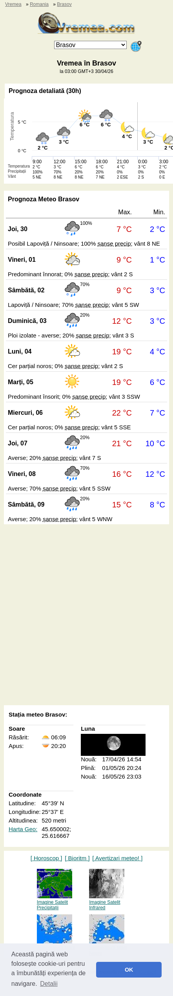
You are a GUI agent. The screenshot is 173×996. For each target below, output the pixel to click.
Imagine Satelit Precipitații (54, 902)
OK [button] (129, 970)
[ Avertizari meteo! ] (117, 858)
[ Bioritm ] (77, 858)
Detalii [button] (48, 983)
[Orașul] (90, 45)
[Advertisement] (86, 615)
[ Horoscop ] (46, 858)
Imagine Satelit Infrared (106, 902)
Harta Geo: (23, 829)
